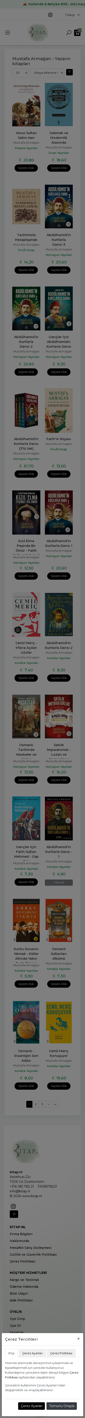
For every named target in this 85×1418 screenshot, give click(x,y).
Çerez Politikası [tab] (61, 1353)
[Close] (78, 1338)
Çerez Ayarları (31, 1406)
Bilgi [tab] (11, 1353)
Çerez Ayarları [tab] (32, 1353)
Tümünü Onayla (61, 1406)
